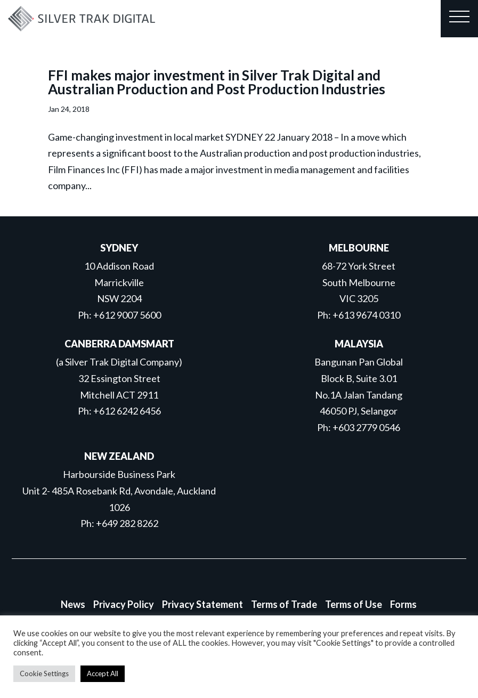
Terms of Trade (284, 604)
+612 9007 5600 (127, 315)
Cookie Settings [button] (44, 673)
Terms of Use (353, 604)
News (73, 604)
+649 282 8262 (127, 523)
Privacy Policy (123, 604)
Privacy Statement (202, 604)
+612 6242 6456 (127, 411)
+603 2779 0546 (366, 427)
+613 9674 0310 (366, 315)
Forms (403, 604)
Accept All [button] (102, 673)
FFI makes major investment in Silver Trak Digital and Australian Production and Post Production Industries (216, 82)
